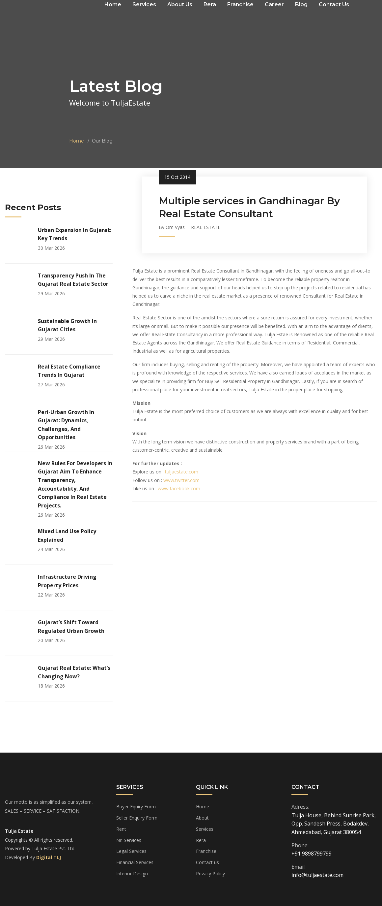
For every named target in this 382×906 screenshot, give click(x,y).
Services (204, 829)
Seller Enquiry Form (136, 818)
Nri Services (128, 840)
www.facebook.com (179, 488)
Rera (201, 840)
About (202, 818)
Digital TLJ (48, 857)
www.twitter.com (181, 480)
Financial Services (134, 862)
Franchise (206, 851)
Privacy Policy (210, 873)
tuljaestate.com (181, 472)
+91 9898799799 (311, 853)
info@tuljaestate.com (317, 875)
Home (76, 141)
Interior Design (132, 873)
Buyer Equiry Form (136, 806)
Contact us (207, 862)
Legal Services (131, 851)
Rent (121, 829)
